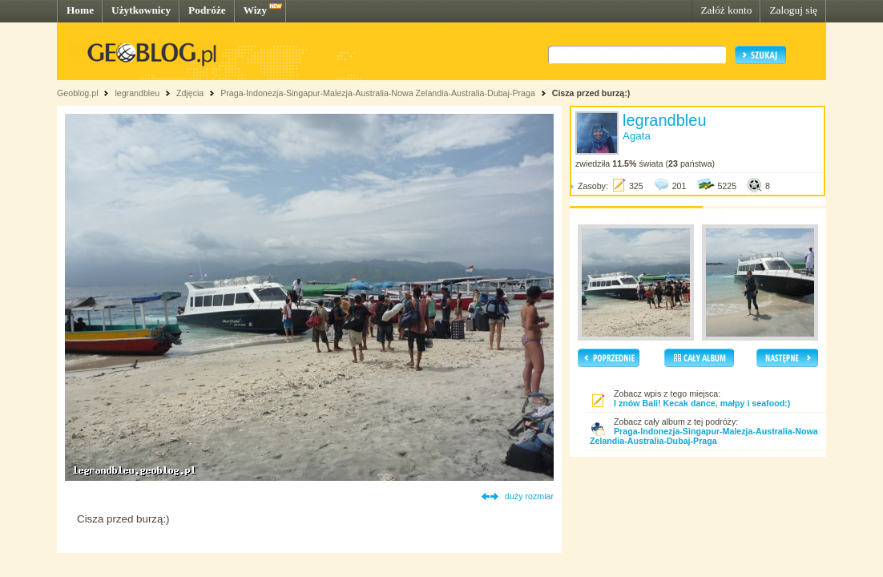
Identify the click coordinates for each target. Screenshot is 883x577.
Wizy (255, 10)
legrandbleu (137, 93)
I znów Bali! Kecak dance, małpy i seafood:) (702, 403)
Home (80, 10)
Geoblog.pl (78, 93)
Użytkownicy (141, 10)
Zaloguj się (793, 10)
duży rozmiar (529, 496)
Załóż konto (726, 10)
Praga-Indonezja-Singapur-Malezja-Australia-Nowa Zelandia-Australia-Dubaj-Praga (377, 93)
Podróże (207, 10)
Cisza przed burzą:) (591, 93)
